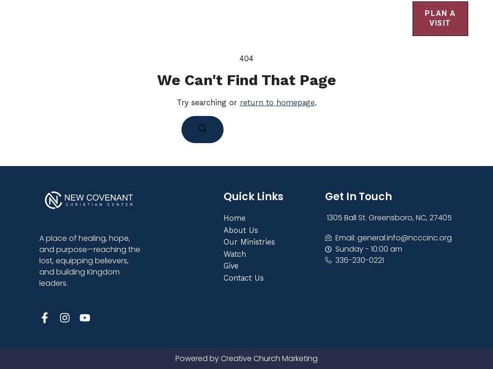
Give (149, 26)
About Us (205, 11)
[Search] (202, 129)
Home (143, 11)
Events (363, 11)
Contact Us (206, 26)
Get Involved (286, 11)
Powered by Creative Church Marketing (246, 358)
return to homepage (277, 102)
